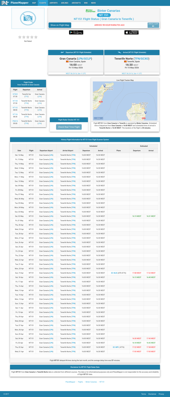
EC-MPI (116, 347)
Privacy (162, 394)
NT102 (15, 108)
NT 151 (103, 15)
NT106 (15, 114)
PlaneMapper (70, 382)
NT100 (15, 101)
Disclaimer (153, 394)
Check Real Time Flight (69, 127)
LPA (39, 96)
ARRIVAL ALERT (153, 25)
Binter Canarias (108, 11)
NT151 (102, 382)
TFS (26, 96)
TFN (26, 103)
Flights (80, 382)
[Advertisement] (104, 42)
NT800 (15, 94)
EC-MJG (114, 273)
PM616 (15, 121)
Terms (144, 394)
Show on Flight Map (60, 25)
